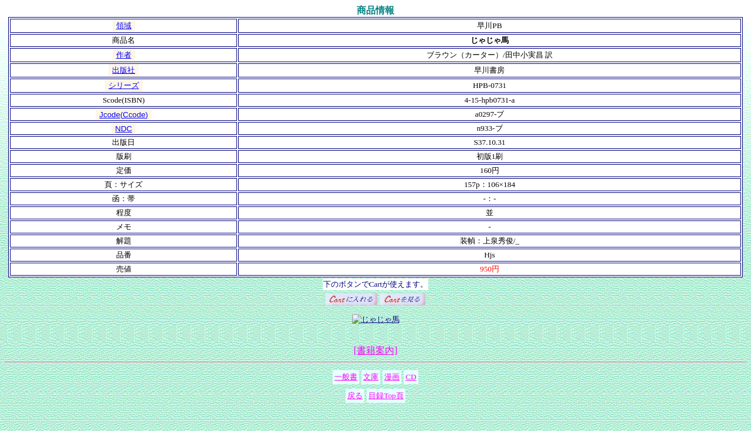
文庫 (370, 376)
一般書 (345, 376)
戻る (355, 395)
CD (411, 376)
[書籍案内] (376, 350)
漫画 (392, 376)
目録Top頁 (386, 395)
